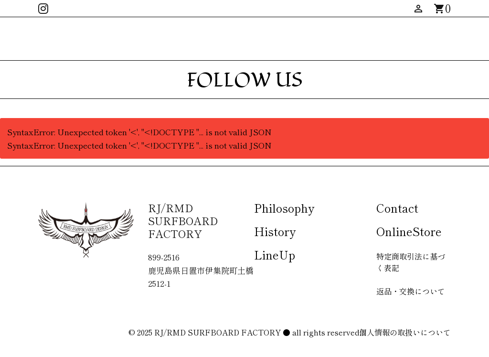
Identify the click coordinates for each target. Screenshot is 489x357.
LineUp (274, 254)
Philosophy (284, 207)
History (275, 231)
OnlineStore (409, 231)
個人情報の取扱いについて (405, 332)
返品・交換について (410, 291)
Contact (397, 207)
